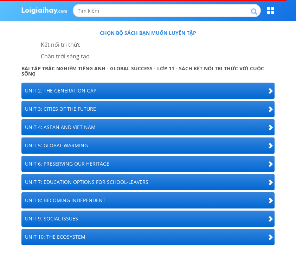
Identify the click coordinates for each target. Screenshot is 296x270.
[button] (148, 91)
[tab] (148, 91)
